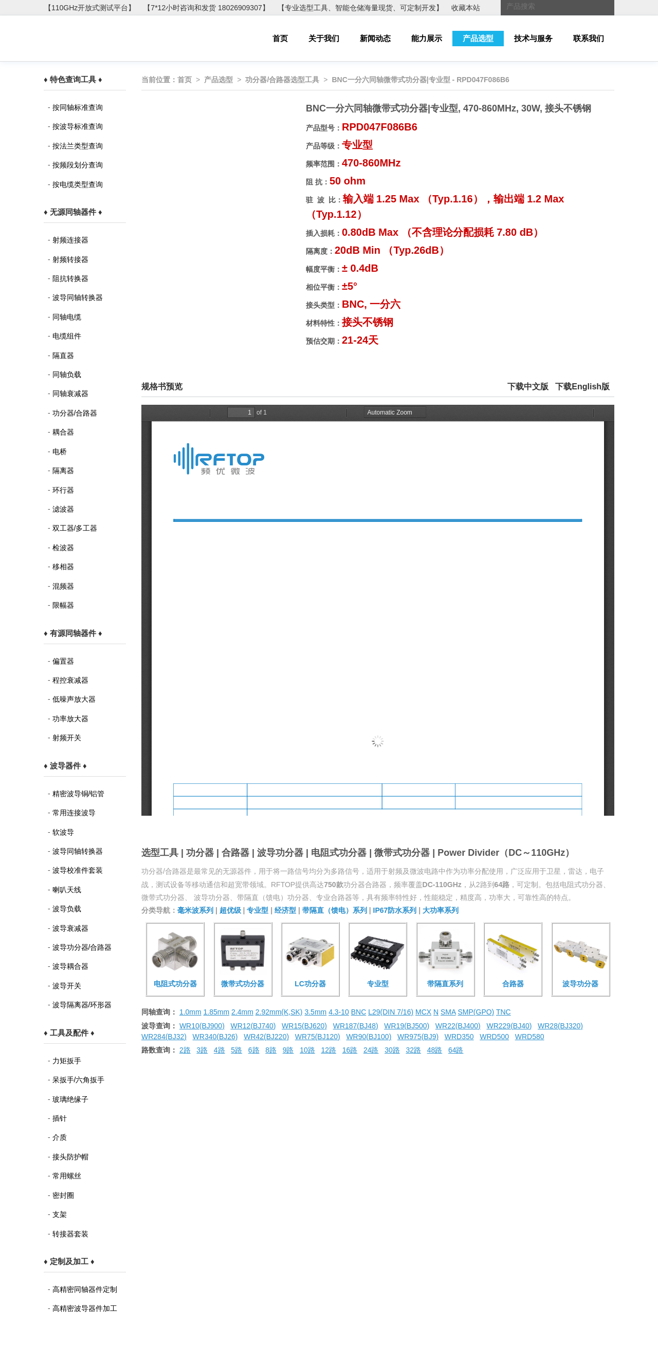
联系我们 (588, 38)
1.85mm (217, 1012)
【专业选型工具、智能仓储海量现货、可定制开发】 (360, 8)
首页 (280, 38)
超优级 (230, 910)
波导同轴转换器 (77, 297)
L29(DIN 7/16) (390, 1012)
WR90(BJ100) (368, 1036)
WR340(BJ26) (215, 1036)
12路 (328, 1050)
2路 (185, 1050)
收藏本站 (465, 8)
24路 (371, 1050)
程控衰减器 (70, 680)
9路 (288, 1050)
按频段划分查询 (77, 165)
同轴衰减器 (70, 393)
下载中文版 (528, 386)
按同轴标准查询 (77, 107)
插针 (59, 1118)
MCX (423, 1012)
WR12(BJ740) (253, 1026)
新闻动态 (375, 38)
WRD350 (459, 1036)
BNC (359, 1012)
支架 (59, 1214)
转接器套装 (70, 1234)
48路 (435, 1050)
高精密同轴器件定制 (84, 1289)
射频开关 (66, 738)
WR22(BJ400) (458, 1026)
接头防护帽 (70, 1157)
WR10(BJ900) (202, 1026)
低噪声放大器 (74, 699)
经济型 (285, 910)
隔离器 (63, 470)
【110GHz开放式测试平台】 (89, 8)
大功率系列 (441, 910)
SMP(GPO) (476, 1012)
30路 (392, 1050)
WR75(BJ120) (317, 1036)
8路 (271, 1050)
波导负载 (66, 909)
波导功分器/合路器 (82, 947)
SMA (448, 1012)
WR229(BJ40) (509, 1026)
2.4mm (242, 1012)
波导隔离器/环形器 (82, 1005)
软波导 (63, 832)
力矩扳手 (66, 1061)
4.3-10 (338, 1012)
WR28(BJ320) (560, 1026)
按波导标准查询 (77, 126)
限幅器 (63, 605)
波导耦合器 (70, 966)
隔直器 (63, 355)
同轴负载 (66, 374)
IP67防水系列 (395, 910)
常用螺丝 (66, 1176)
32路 (413, 1050)
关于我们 (323, 38)
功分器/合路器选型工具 (282, 80)
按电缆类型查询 (77, 184)
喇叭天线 (66, 890)
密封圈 (63, 1195)
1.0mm (190, 1012)
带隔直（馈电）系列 (334, 910)
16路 (350, 1050)
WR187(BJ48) (355, 1026)
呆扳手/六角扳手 (78, 1080)
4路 (219, 1050)
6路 (254, 1050)
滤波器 (63, 509)
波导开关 (66, 986)
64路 (456, 1050)
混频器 (63, 586)
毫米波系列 (195, 910)
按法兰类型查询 (77, 146)
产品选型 (478, 38)
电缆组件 (66, 336)
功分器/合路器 (75, 413)
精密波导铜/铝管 (78, 794)
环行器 (63, 490)
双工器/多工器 (75, 528)
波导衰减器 (70, 928)
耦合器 (63, 432)
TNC (503, 1012)
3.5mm (315, 1012)
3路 (202, 1050)
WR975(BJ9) (417, 1036)
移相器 (63, 566)
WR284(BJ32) (164, 1036)
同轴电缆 (66, 317)
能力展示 (426, 38)
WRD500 (494, 1036)
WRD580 (529, 1036)
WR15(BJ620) (304, 1026)
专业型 (257, 910)
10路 (307, 1050)
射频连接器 (70, 240)
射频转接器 (70, 259)
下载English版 (582, 386)
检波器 (63, 547)
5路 (236, 1050)
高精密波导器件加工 (84, 1308)
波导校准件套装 (77, 870)
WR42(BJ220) (266, 1036)
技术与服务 (533, 38)
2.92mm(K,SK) (279, 1012)
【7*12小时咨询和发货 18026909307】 (206, 8)
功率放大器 (70, 719)
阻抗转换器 (70, 278)
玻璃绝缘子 (70, 1099)
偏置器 (63, 661)
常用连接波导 (74, 813)
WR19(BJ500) (406, 1026)
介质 (59, 1137)
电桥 (59, 451)
